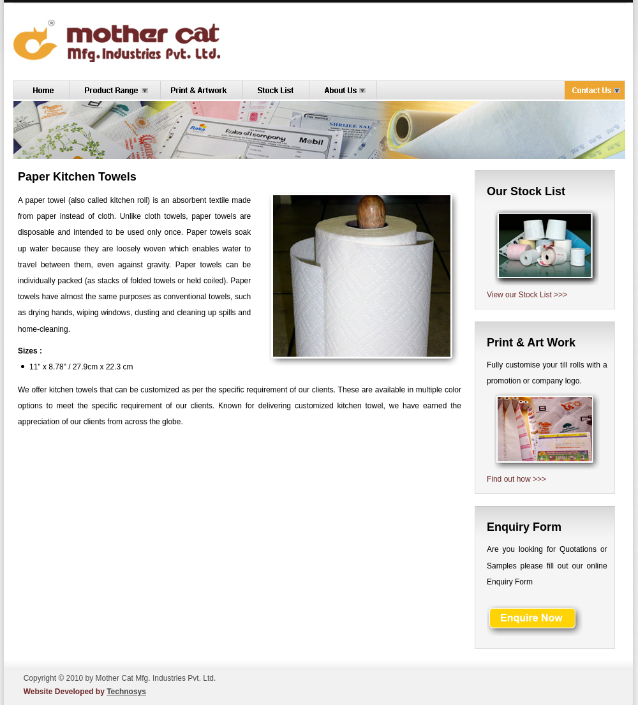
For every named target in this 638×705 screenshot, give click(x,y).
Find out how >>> (516, 479)
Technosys (126, 691)
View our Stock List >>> (527, 294)
